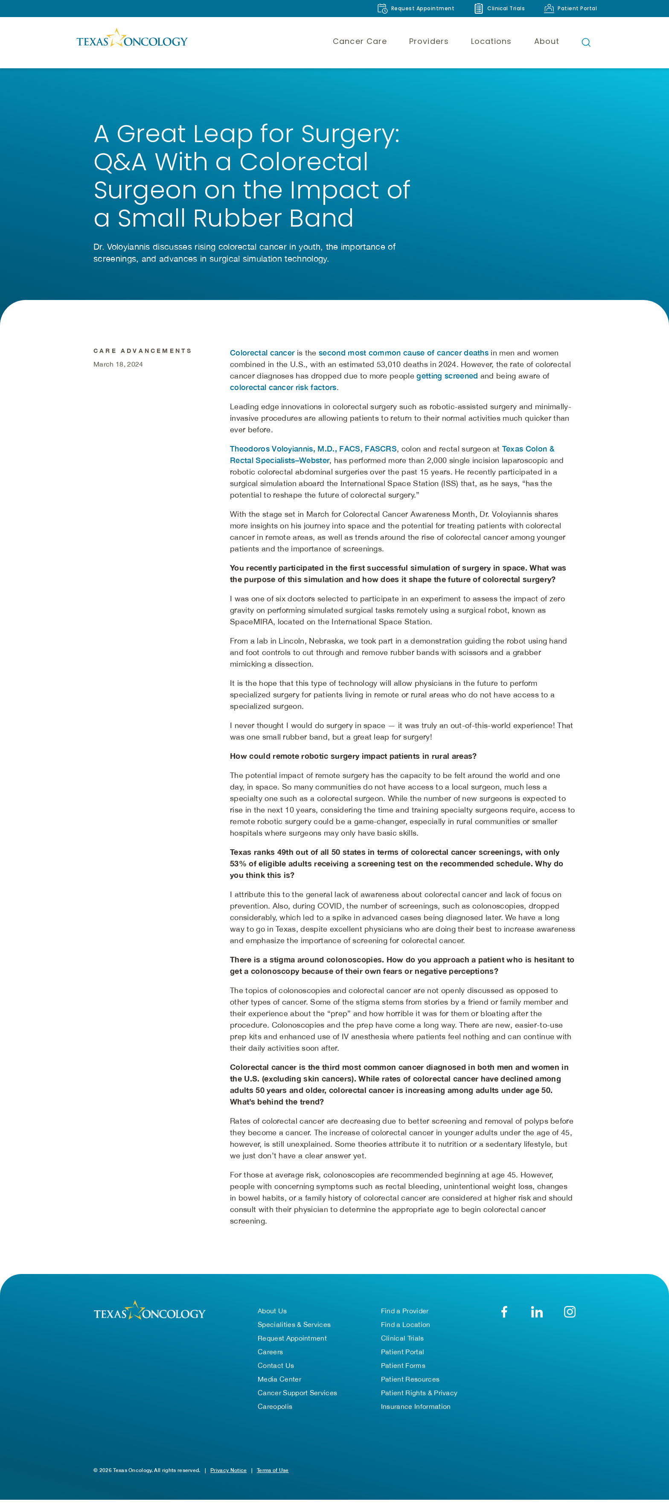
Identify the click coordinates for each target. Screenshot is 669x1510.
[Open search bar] (586, 42)
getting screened (447, 408)
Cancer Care (360, 41)
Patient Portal (402, 1362)
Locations (491, 41)
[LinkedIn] (537, 1322)
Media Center (279, 1389)
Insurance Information (416, 1416)
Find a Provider (405, 1321)
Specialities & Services (294, 1334)
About (546, 41)
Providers (429, 41)
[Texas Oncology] (132, 42)
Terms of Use (273, 1480)
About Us (272, 1321)
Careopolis (275, 1416)
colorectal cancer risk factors (283, 419)
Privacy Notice (228, 1480)
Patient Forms (403, 1375)
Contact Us (276, 1375)
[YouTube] (570, 1322)
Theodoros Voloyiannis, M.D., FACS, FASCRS (313, 481)
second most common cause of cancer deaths (404, 385)
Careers (270, 1362)
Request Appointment (292, 1348)
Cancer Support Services (297, 1403)
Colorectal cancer (262, 385)
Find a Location (405, 1334)
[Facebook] (504, 1322)
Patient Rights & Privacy (419, 1403)
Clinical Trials (402, 1348)
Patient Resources (410, 1389)
